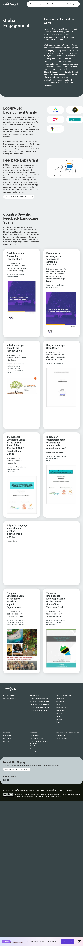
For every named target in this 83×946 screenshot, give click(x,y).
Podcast (59, 719)
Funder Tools (34, 695)
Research (59, 713)
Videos (58, 716)
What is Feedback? (62, 738)
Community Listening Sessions (40, 704)
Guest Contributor (62, 707)
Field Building (34, 735)
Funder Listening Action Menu (39, 699)
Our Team (6, 741)
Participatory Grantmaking (38, 749)
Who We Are (7, 735)
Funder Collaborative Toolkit (39, 710)
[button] (79, 942)
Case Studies (60, 701)
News (58, 722)
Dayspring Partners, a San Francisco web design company (41, 794)
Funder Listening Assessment (39, 707)
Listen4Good (60, 735)
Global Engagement (36, 746)
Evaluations (60, 710)
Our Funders (7, 738)
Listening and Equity (9, 699)
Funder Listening (9, 695)
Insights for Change (63, 695)
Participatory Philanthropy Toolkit (40, 701)
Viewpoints (60, 699)
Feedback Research (36, 738)
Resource (59, 704)
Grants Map (33, 752)
